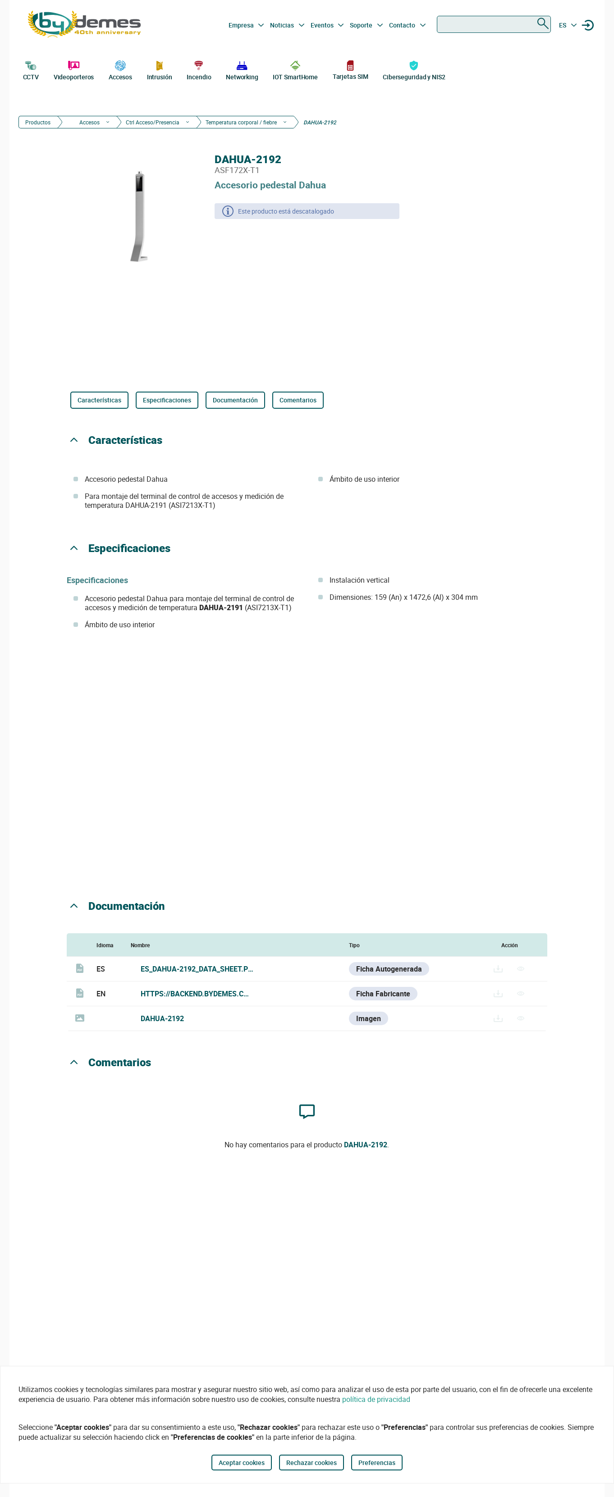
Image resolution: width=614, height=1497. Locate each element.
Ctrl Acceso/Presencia (152, 122)
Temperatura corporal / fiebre (241, 122)
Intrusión (159, 69)
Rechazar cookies (311, 1462)
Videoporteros (74, 69)
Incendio (199, 69)
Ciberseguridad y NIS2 (414, 69)
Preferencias (376, 1462)
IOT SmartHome (295, 69)
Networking (242, 69)
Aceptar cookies (242, 1462)
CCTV (31, 69)
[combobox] (494, 24)
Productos (37, 122)
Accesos (120, 69)
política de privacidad (376, 1399)
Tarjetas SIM (350, 69)
